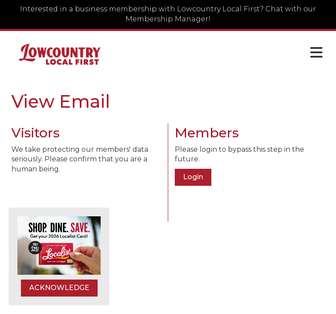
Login (193, 177)
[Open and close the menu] (220, 52)
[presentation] (77, 196)
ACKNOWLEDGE (59, 287)
